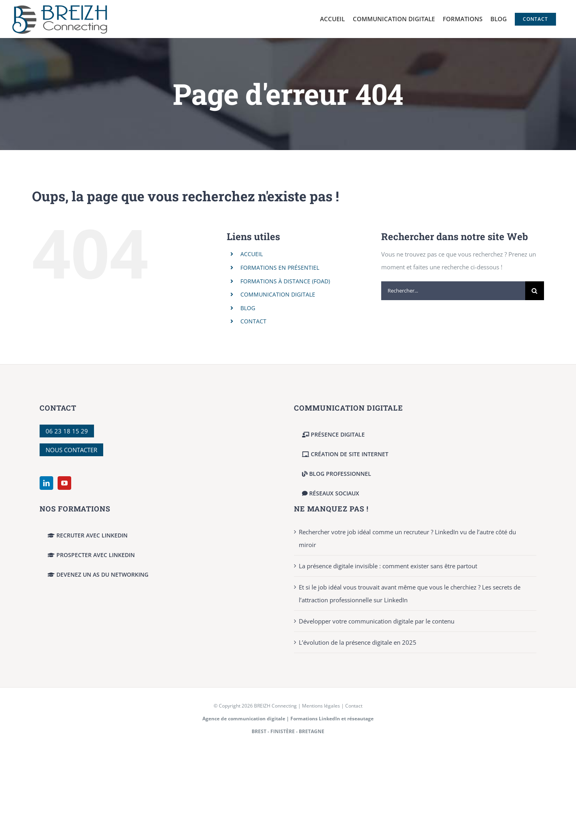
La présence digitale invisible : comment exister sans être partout (388, 566)
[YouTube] (64, 483)
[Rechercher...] (453, 290)
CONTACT (253, 321)
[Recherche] (534, 290)
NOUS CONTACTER (71, 450)
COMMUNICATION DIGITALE (277, 294)
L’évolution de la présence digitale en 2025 (357, 642)
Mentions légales (321, 705)
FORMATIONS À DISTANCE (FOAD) (285, 281)
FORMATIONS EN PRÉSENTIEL (279, 267)
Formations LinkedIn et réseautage (332, 718)
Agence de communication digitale (243, 718)
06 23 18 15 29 (67, 431)
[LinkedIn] (46, 483)
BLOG (247, 308)
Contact (353, 705)
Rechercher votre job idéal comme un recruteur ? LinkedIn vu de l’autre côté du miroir (407, 538)
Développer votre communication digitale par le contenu (376, 621)
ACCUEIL (251, 254)
